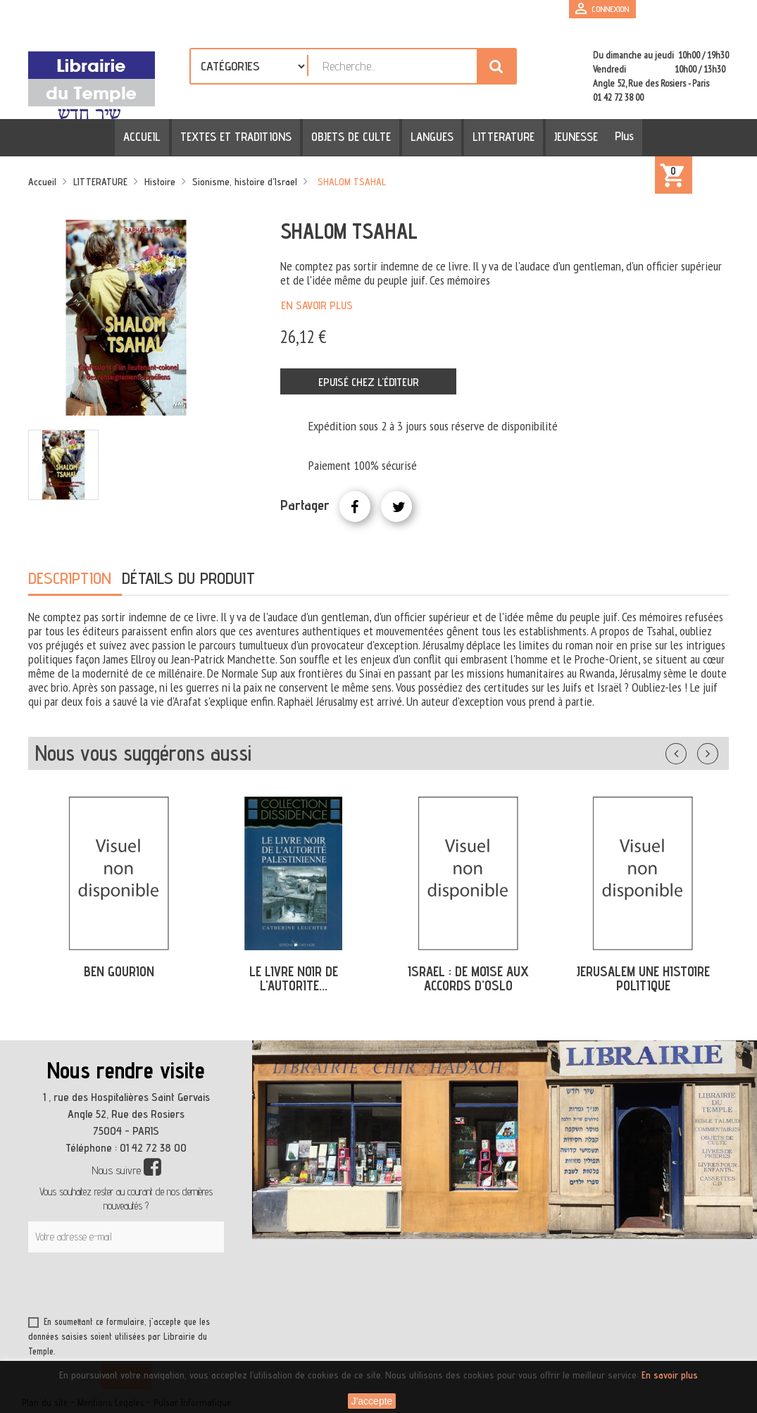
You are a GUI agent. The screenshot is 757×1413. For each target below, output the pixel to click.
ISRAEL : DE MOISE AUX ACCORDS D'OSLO (468, 979)
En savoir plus (317, 305)
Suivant (717, 751)
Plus (616, 136)
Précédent (690, 751)
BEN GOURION (119, 971)
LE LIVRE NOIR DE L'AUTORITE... (293, 979)
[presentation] (163, 1286)
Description (69, 578)
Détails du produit (188, 578)
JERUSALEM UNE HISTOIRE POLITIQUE (643, 979)
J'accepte (372, 1401)
